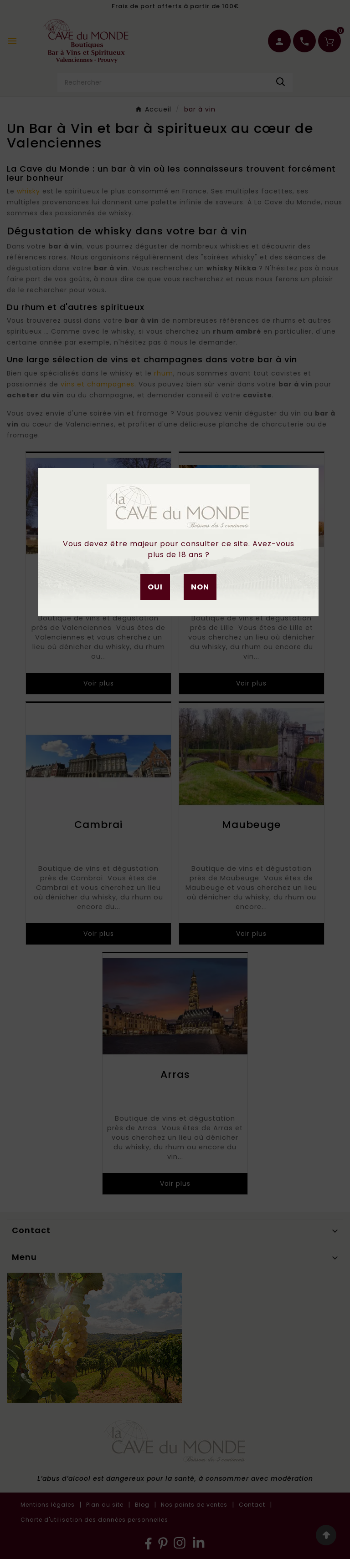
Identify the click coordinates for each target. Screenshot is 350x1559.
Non (200, 587)
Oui (155, 587)
